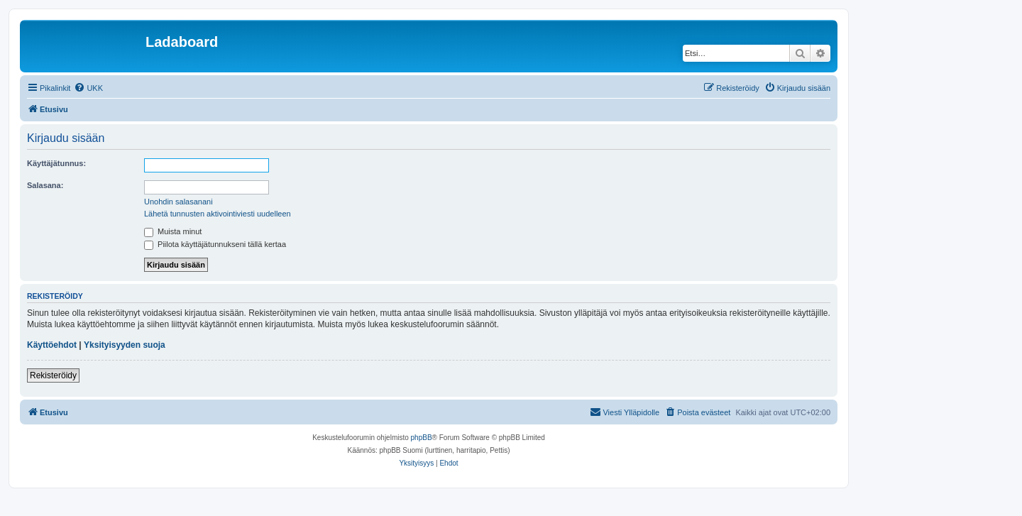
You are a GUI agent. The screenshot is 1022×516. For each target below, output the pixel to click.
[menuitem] (88, 88)
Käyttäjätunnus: (56, 163)
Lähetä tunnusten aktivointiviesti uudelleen (217, 213)
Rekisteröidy (53, 375)
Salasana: (45, 185)
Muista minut (173, 231)
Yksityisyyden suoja (124, 345)
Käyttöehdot (52, 345)
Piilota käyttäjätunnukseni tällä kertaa (215, 244)
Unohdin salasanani (178, 201)
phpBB (421, 437)
